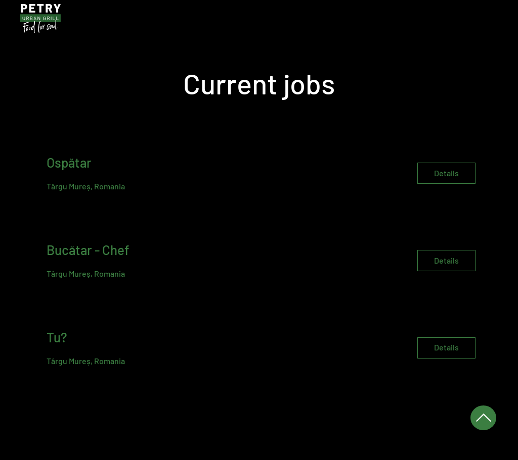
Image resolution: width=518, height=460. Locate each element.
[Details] (446, 173)
